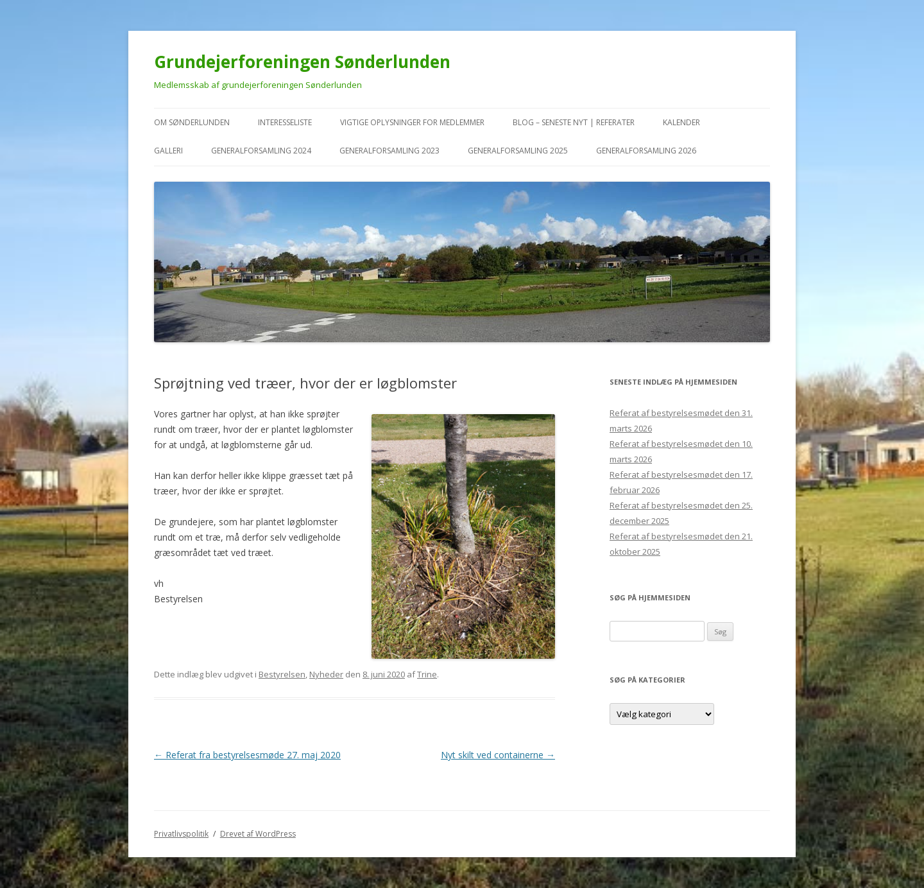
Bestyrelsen (282, 674)
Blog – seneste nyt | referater (574, 122)
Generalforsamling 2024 (261, 150)
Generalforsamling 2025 (518, 150)
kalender (681, 122)
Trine (427, 674)
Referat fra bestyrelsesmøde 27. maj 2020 (247, 755)
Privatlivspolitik (181, 833)
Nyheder (326, 674)
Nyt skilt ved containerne (498, 755)
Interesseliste (285, 122)
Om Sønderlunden (192, 122)
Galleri (168, 150)
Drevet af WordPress (258, 833)
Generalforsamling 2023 (389, 150)
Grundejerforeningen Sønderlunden (302, 61)
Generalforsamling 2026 (646, 150)
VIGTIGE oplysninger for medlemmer (412, 122)
